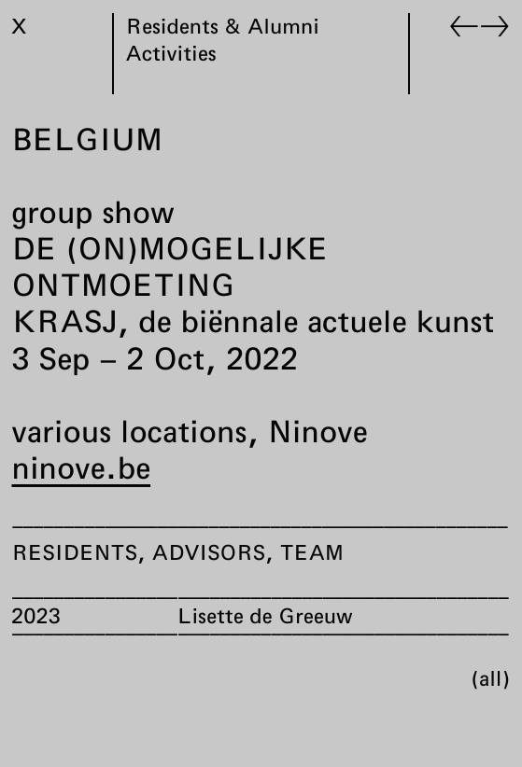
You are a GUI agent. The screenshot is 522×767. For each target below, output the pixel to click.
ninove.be (81, 467)
